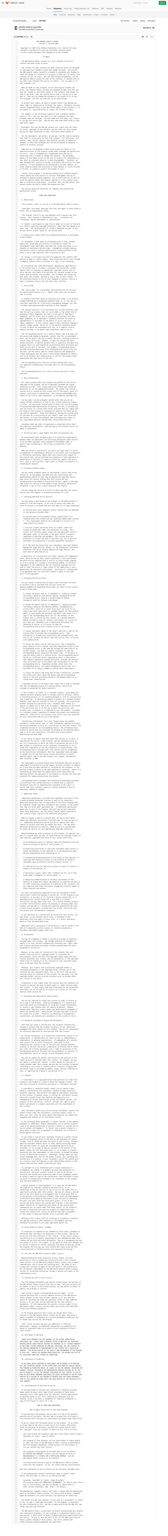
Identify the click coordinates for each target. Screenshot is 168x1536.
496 (15, 1130)
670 (15, 1513)
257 (15, 604)
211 (15, 503)
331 (15, 767)
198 (15, 475)
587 (15, 1330)
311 (15, 723)
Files (55, 15)
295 (15, 688)
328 (15, 761)
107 (15, 274)
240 (15, 567)
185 (15, 446)
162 (15, 395)
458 (15, 1047)
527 (15, 1198)
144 (15, 356)
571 (15, 1295)
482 (15, 1099)
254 (15, 598)
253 (15, 596)
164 (15, 400)
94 (15, 246)
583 (15, 1322)
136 (15, 338)
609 (15, 1379)
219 (15, 521)
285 (15, 666)
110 (15, 281)
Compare (104, 15)
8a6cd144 (147, 28)
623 (15, 1410)
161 (15, 393)
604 (15, 1368)
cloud (21, 3)
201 (15, 481)
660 (15, 1491)
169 (15, 411)
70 (15, 193)
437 (15, 1000)
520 (15, 1183)
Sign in (162, 3)
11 (15, 63)
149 (15, 367)
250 (15, 589)
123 (15, 310)
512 (15, 1165)
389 (15, 895)
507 (15, 1154)
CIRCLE (13, 3)
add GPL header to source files (30, 27)
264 (15, 620)
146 (15, 360)
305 (15, 710)
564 (15, 1280)
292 (15, 681)
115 (15, 292)
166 (15, 404)
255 (15, 600)
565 (15, 1282)
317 (15, 736)
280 (15, 655)
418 (15, 959)
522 (15, 1187)
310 (15, 721)
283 (15, 662)
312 (15, 725)
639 (15, 1445)
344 (15, 796)
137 (15, 340)
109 (15, 279)
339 (15, 785)
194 (15, 466)
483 (15, 1102)
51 (15, 151)
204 (15, 488)
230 (15, 545)
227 (15, 538)
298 (15, 695)
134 (15, 334)
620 (15, 1403)
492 (15, 1121)
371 (15, 855)
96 (15, 250)
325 (15, 754)
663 (15, 1498)
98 (15, 255)
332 (15, 769)
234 (15, 554)
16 (15, 74)
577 (15, 1308)
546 (15, 1240)
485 (15, 1106)
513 (15, 1168)
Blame (135, 21)
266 (15, 624)
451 (15, 1031)
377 (15, 868)
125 (15, 314)
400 (15, 919)
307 (15, 714)
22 (15, 87)
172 (15, 417)
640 (15, 1447)
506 (15, 1152)
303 (15, 706)
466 (15, 1064)
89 (15, 235)
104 (15, 268)
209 (15, 499)
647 (15, 1462)
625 (15, 1414)
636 (15, 1438)
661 (15, 1493)
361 (15, 833)
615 (15, 1392)
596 (15, 1350)
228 (15, 541)
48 (15, 145)
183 (15, 442)
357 (15, 824)
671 (15, 1515)
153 (15, 376)
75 (15, 204)
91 (15, 239)
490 (15, 1117)
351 (15, 811)
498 (15, 1135)
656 (15, 1482)
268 (15, 629)
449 (15, 1027)
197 (15, 472)
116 (15, 294)
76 (15, 206)
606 (15, 1372)
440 (15, 1007)
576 (15, 1306)
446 (15, 1020)
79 (15, 213)
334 (15, 774)
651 (15, 1471)
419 (15, 961)
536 (15, 1218)
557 (15, 1264)
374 (15, 862)
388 (15, 893)
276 (15, 646)
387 (15, 890)
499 (15, 1137)
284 (15, 664)
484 (15, 1104)
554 (15, 1258)
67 (15, 186)
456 (15, 1042)
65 (15, 182)
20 (15, 83)
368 (15, 849)
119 (15, 301)
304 (15, 708)
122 (15, 307)
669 (15, 1511)
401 (15, 921)
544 (15, 1236)
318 (15, 739)
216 (15, 514)
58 (15, 167)
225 (15, 534)
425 (15, 974)
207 (15, 494)
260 (15, 611)
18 (15, 79)
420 (15, 963)
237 (15, 560)
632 (15, 1429)
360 (15, 831)
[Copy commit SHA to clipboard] (153, 28)
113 (15, 288)
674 (15, 1522)
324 (15, 752)
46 (15, 140)
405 (15, 930)
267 (15, 626)
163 (15, 398)
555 (15, 1260)
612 (15, 1385)
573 (15, 1300)
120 (15, 303)
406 (15, 932)
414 (15, 950)
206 (15, 492)
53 (15, 156)
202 (15, 483)
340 (15, 787)
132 (15, 329)
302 (15, 703)
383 (15, 882)
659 (15, 1489)
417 (15, 956)
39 (15, 125)
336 (15, 778)
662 (15, 1495)
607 (15, 1374)
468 (15, 1069)
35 (15, 116)
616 (15, 1394)
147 (15, 362)
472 (15, 1077)
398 (15, 915)
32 (15, 109)
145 (15, 358)
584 (15, 1324)
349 (15, 807)
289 (15, 675)
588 (15, 1333)
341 (15, 789)
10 (15, 61)
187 (15, 450)
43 (15, 134)
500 (15, 1139)
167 (15, 406)
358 (15, 827)
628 (15, 1421)
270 (15, 633)
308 (15, 717)
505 (15, 1150)
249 (15, 587)
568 (15, 1289)
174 (15, 422)
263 (15, 618)
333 (15, 772)
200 (15, 479)
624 (15, 1412)
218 (15, 519)
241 (15, 569)
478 (15, 1091)
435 (15, 996)
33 (15, 112)
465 (15, 1062)
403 (15, 926)
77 (15, 208)
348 (15, 805)
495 (15, 1128)
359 (15, 829)
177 (15, 428)
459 (15, 1049)
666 (15, 1504)
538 (15, 1223)
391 (15, 899)
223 (15, 530)
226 (15, 536)
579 (15, 1313)
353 (15, 816)
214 (15, 510)
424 (15, 972)
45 (15, 138)
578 (15, 1311)
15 (15, 72)
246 (15, 580)
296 (15, 690)
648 (15, 1465)
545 (15, 1238)
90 (15, 237)
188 (15, 453)
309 (15, 719)
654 (15, 1478)
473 (15, 1080)
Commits (62, 15)
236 (15, 558)
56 (15, 162)
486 (15, 1108)
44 (15, 136)
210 (15, 501)
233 (15, 552)
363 (15, 838)
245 (15, 578)
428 (15, 981)
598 (15, 1355)
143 (15, 354)
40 (15, 127)
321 (15, 745)
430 (15, 985)
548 (15, 1245)
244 (15, 576)
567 (15, 1286)
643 (15, 1454)
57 (15, 164)
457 (15, 1044)
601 (15, 1361)
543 (15, 1234)
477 (15, 1088)
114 (15, 290)
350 (15, 809)
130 (15, 325)
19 (15, 81)
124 (15, 312)
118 (15, 299)
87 (15, 230)
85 (15, 226)
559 (15, 1269)
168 (15, 409)
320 (15, 743)
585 (15, 1326)
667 (15, 1506)
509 (15, 1159)
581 (15, 1317)
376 (15, 866)
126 (15, 316)
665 (15, 1502)
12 (15, 65)
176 (15, 426)
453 (15, 1036)
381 (15, 877)
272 (15, 637)
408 (15, 937)
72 (15, 197)
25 (15, 94)
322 (15, 747)
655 (15, 1480)
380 (15, 875)
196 (15, 470)
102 (15, 263)
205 (15, 490)
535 (15, 1216)
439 (15, 1005)
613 (15, 1388)
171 (15, 415)
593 (15, 1344)
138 (15, 343)
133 (15, 332)
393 (15, 904)
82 (15, 219)
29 (15, 103)
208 (15, 497)
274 (15, 642)
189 (15, 455)
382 (15, 879)
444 (15, 1016)
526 (15, 1196)
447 (15, 1022)
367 (15, 846)
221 (15, 525)
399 (15, 917)
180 (15, 435)
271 (15, 635)
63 (15, 178)
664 (15, 1500)
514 (15, 1170)
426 (15, 976)
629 (15, 1423)
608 (15, 1377)
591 (15, 1339)
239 (15, 565)
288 (15, 673)
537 (15, 1220)
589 (15, 1335)
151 (15, 371)
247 (15, 582)
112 (15, 285)
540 (15, 1227)
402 (15, 923)
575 (15, 1304)
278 (15, 651)
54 (15, 158)
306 (15, 712)
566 (15, 1284)
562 (15, 1275)
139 (15, 345)
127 (15, 318)
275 (15, 644)
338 (15, 783)
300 (15, 699)
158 (15, 387)
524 (15, 1192)
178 (15, 431)
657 (15, 1484)
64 (15, 180)
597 (15, 1352)
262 (15, 615)
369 (15, 851)
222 (15, 527)
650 (15, 1469)
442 (15, 1011)
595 (15, 1348)
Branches (71, 15)
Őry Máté (22, 29)
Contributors (87, 15)
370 (15, 853)
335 (15, 776)
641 (15, 1449)
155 (15, 380)
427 (15, 978)
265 (15, 622)
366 (15, 844)
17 (15, 76)
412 (15, 945)
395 (15, 908)
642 (15, 1451)
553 (15, 1256)
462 (15, 1055)
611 (15, 1383)
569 (15, 1291)
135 (15, 336)
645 (15, 1458)
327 (15, 758)
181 (15, 437)
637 (15, 1440)
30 (15, 105)
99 (15, 257)
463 (15, 1058)
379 (15, 873)
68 (15, 189)
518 (15, 1179)
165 (15, 402)
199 (15, 477)
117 (15, 296)
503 (15, 1146)
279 (15, 653)
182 (15, 439)
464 (15, 1060)
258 (15, 607)
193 (15, 464)
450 (15, 1029)
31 (15, 107)
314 (15, 730)
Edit (151, 37)
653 (15, 1476)
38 (15, 123)
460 (15, 1051)
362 (15, 835)
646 (15, 1460)
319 (15, 741)
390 (15, 897)
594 (15, 1346)
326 (15, 756)
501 (15, 1141)
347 (15, 802)
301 (15, 701)
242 (15, 571)
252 (15, 593)
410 (15, 941)
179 (15, 433)
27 (15, 98)
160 (15, 391)
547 (15, 1242)
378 (15, 871)
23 (15, 90)
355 (15, 820)
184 (15, 444)
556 (15, 1262)
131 (15, 327)
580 (15, 1315)
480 (15, 1095)
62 (15, 175)
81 (15, 217)
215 (15, 512)
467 (15, 1066)
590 (15, 1337)
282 (15, 659)
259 (15, 609)
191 (15, 459)
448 (15, 1025)
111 (15, 283)
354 (15, 818)
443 (15, 1014)
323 (15, 750)
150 (15, 369)
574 (15, 1302)
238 (15, 563)
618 (15, 1399)
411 (15, 943)
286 (15, 668)
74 (15, 202)
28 (15, 101)
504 (15, 1148)
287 (15, 670)
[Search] (150, 3)
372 (15, 857)
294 (15, 686)
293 (15, 684)
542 (15, 1231)
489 (15, 1115)
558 (15, 1267)
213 (15, 508)
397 (15, 912)
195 (15, 468)
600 (15, 1359)
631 (15, 1427)
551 (15, 1251)
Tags (79, 15)
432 (15, 989)
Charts (112, 15)
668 (15, 1509)
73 (15, 200)
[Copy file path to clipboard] (31, 37)
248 (15, 585)
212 (15, 505)
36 (15, 118)
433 (15, 992)
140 (15, 347)
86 (15, 228)
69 (15, 191)
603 (15, 1366)
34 (15, 114)
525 (15, 1194)
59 (15, 169)
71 (15, 195)
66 (15, 184)
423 (15, 970)
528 (15, 1201)
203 (15, 486)
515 (15, 1172)
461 (15, 1053)
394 (15, 906)
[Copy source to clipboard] (143, 37)
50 (15, 149)
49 (15, 147)
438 (15, 1003)
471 (15, 1075)
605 (15, 1370)
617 (15, 1396)
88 (15, 233)
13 (15, 68)
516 (15, 1174)
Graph (96, 15)
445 (15, 1018)
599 (15, 1357)
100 (15, 259)
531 (15, 1207)
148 (15, 365)
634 (15, 1434)
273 (15, 640)
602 (15, 1363)
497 (15, 1132)
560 (15, 1271)
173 (15, 420)
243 (15, 574)
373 (15, 860)
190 (15, 457)
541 (15, 1229)
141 (15, 349)
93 (15, 244)
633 (15, 1432)
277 (15, 648)
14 (15, 70)
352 (15, 813)
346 (15, 800)
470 (15, 1073)
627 (15, 1418)
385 (15, 886)
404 (15, 928)
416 (15, 954)
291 (15, 679)
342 (15, 791)
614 (15, 1390)
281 (15, 657)
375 (15, 864)
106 (15, 272)
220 (15, 523)
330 (15, 765)
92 (15, 241)
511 (15, 1163)
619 (15, 1401)
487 (15, 1110)
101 (15, 261)
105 (15, 270)
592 (15, 1341)
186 (15, 448)
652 (15, 1473)
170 (15, 413)
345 (15, 798)
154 (15, 378)
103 (15, 266)
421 (15, 965)
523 (15, 1190)
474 (15, 1082)
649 (15, 1467)
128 (15, 321)
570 (15, 1293)
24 (15, 92)
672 (15, 1517)
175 (15, 424)
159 (15, 389)
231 (15, 547)
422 (15, 967)
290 (15, 677)
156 (15, 382)
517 (15, 1176)
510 (15, 1161)
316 (15, 734)
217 (15, 516)
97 (15, 252)
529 (15, 1203)
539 (15, 1225)
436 (15, 998)
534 (15, 1214)
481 (15, 1097)
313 (15, 728)
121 (15, 305)
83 (15, 222)
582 (15, 1319)
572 (15, 1297)
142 (15, 351)
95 (15, 248)
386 (15, 888)
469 (15, 1071)
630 (15, 1425)
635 (15, 1436)
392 (15, 901)
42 (15, 131)
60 (15, 171)
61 (15, 173)
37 (15, 120)
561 (15, 1273)
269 (15, 631)
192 (15, 461)
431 (15, 987)
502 (15, 1143)
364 (15, 840)
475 (15, 1084)
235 (15, 556)
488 (15, 1113)
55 (15, 160)
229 (15, 543)
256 (15, 602)
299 (15, 697)
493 (15, 1124)
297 (15, 692)
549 (15, 1247)
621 (15, 1405)
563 (15, 1278)
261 (15, 613)
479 (15, 1093)
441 (15, 1009)
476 (15, 1086)
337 (15, 780)
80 (15, 215)
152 (15, 373)
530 (15, 1205)
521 (15, 1185)
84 (15, 224)
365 (15, 842)
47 (15, 142)
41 (15, 129)
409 (15, 939)
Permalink (151, 21)
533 (15, 1212)
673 (15, 1520)
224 (15, 532)
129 (15, 323)
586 (15, 1328)
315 (15, 732)
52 (15, 153)
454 (15, 1038)
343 (15, 794)
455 (15, 1040)
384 (15, 884)
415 (15, 952)
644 (15, 1456)
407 (15, 934)
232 (15, 549)
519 (15, 1181)
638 (15, 1443)
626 (15, 1416)
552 (15, 1253)
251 (15, 591)
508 (15, 1157)
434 (15, 994)
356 (15, 822)
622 (15, 1407)
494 (15, 1126)
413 (15, 948)
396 (15, 910)
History (142, 21)
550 (15, 1249)
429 (15, 983)
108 (15, 277)
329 (15, 763)
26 (15, 96)
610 (15, 1381)
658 (15, 1487)
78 (15, 211)
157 (15, 384)
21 (15, 85)
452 (15, 1033)
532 (15, 1209)
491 (15, 1119)
